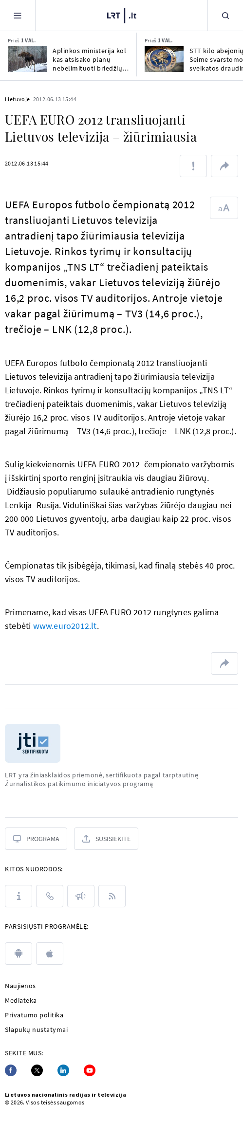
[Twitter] (37, 1070)
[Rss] (112, 896)
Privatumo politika (34, 1015)
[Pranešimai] (80, 896)
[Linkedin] (63, 1070)
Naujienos (20, 985)
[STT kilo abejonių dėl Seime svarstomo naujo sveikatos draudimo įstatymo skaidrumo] (164, 59)
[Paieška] (225, 15)
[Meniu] (17, 15)
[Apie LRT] (18, 896)
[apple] (49, 953)
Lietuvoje (17, 99)
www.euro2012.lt (65, 625)
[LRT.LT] (121, 15)
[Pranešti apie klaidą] (193, 166)
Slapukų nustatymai (36, 1029)
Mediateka (21, 1000)
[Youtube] (89, 1070)
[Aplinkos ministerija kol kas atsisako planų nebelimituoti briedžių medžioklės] (27, 59)
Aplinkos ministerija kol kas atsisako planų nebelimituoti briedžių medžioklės (89, 59)
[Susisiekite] (106, 838)
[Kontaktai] (49, 896)
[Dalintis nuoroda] (224, 166)
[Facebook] (11, 1070)
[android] (18, 953)
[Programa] (36, 838)
